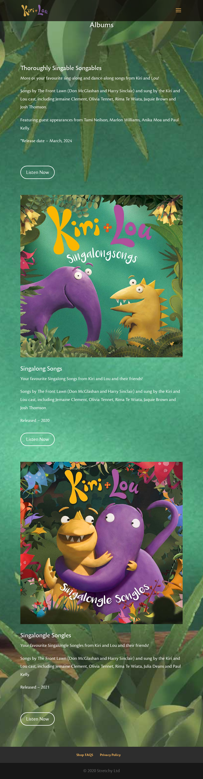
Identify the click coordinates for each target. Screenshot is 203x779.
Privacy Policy (110, 755)
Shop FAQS (84, 755)
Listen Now (37, 172)
